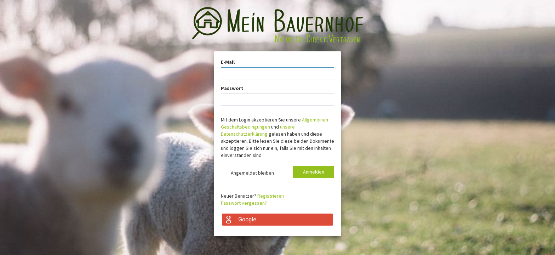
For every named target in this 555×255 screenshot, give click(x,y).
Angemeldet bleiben (247, 173)
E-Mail (228, 62)
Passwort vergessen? (244, 203)
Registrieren (270, 196)
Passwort (232, 88)
